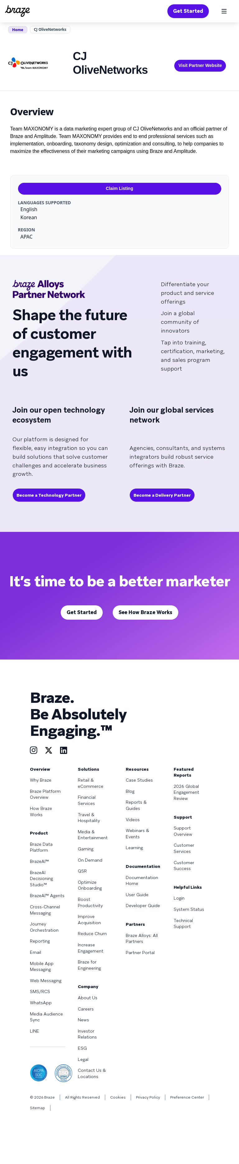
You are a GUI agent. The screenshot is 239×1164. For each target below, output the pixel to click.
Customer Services (184, 848)
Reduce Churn (92, 933)
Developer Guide (143, 905)
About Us (87, 998)
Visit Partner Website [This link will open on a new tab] (200, 65)
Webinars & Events (137, 834)
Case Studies (139, 780)
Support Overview (183, 831)
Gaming (85, 849)
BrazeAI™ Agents (47, 895)
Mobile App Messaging (42, 966)
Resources (137, 769)
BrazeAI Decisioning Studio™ (41, 878)
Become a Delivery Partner (162, 495)
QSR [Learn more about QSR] (82, 871)
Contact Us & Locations (92, 1073)
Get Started (188, 11)
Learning (134, 847)
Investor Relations (87, 1034)
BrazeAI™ (39, 861)
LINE (34, 1031)
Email (35, 952)
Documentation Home (142, 881)
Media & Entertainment (93, 835)
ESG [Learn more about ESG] (82, 1048)
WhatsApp (41, 1002)
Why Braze (40, 780)
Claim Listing (119, 188)
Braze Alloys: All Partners (142, 938)
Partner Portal (140, 952)
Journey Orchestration (44, 927)
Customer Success (184, 866)
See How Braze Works (145, 612)
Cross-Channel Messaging (45, 910)
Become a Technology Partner (49, 495)
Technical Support (183, 924)
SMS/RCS (40, 991)
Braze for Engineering (89, 965)
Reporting (40, 941)
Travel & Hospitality (89, 818)
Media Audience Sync (46, 1017)
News (83, 1020)
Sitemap (37, 1107)
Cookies (118, 1097)
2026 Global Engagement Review (186, 792)
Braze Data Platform (41, 847)
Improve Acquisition (89, 919)
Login (179, 898)
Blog (130, 791)
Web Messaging (45, 980)
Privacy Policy (148, 1097)
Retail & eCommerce (90, 783)
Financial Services (87, 800)
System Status (189, 909)
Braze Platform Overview (45, 794)
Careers (86, 1009)
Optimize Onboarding (90, 885)
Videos (133, 819)
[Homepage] (17, 11)
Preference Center (187, 1097)
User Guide (137, 894)
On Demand (90, 860)
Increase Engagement (90, 948)
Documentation (143, 866)
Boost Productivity (90, 902)
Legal (83, 1059)
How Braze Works (41, 811)
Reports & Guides (136, 805)
